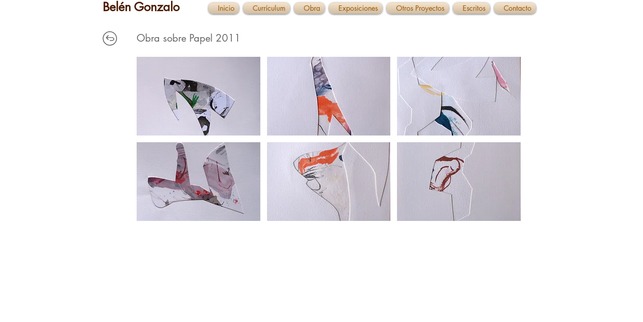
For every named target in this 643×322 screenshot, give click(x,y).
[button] (198, 96)
